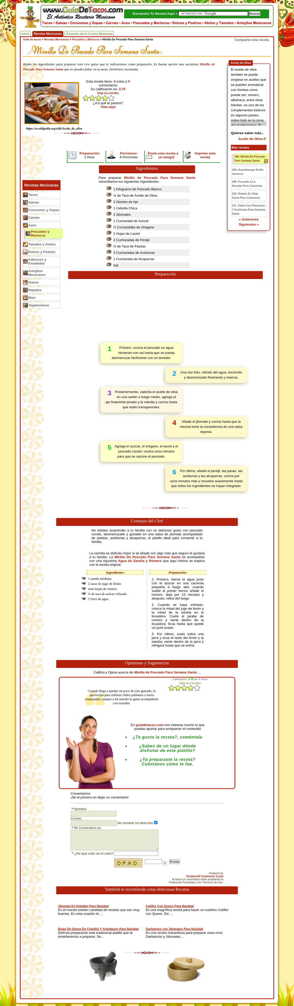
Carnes (34, 217)
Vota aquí (108, 107)
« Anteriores (248, 219)
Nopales (34, 290)
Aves (32, 225)
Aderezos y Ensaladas (37, 261)
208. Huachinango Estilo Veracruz (247, 171)
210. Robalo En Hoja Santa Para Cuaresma (246, 195)
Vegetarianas (38, 305)
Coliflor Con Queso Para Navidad (170, 906)
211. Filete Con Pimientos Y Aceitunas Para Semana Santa (248, 209)
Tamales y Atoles (41, 244)
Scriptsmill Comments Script (204, 876)
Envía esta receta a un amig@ (163, 155)
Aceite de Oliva (250, 139)
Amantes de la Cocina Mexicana (89, 34)
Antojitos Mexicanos (37, 273)
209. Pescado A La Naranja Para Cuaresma (247, 183)
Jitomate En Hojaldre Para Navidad (83, 906)
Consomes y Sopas (44, 210)
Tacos (33, 195)
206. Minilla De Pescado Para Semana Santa (249, 158)
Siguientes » (249, 224)
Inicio (25, 34)
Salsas (33, 202)
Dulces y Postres (41, 252)
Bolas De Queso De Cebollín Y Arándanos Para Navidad (98, 929)
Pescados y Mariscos (40, 233)
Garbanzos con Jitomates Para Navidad (174, 929)
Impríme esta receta (205, 155)
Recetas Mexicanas (48, 34)
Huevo (33, 282)
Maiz (32, 298)
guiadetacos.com (150, 725)
